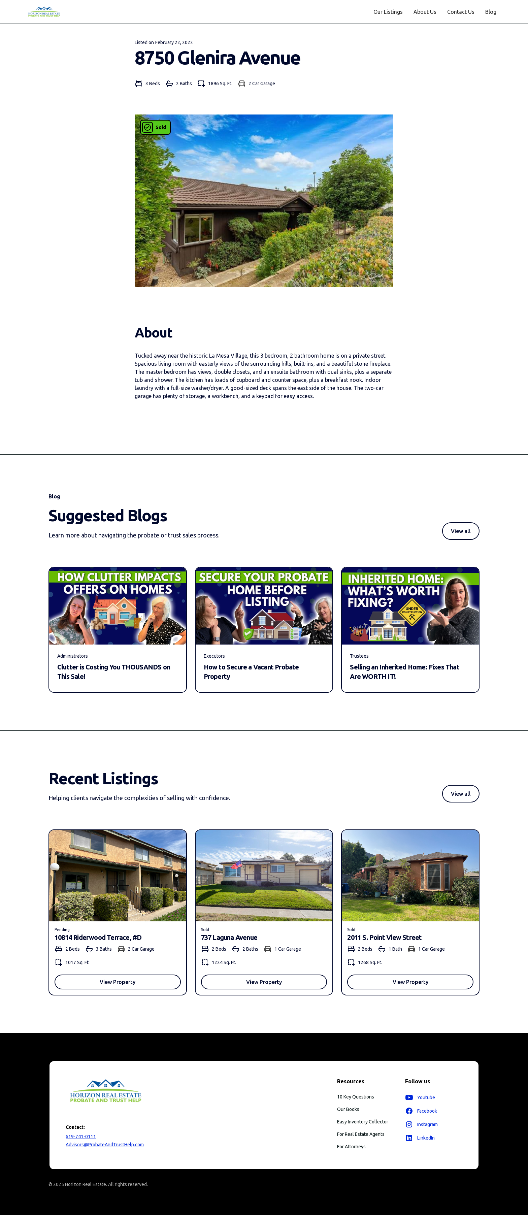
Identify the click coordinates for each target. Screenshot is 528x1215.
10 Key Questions (355, 1096)
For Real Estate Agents (361, 1134)
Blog (490, 12)
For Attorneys (351, 1146)
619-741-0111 (81, 1136)
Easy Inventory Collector (362, 1121)
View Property (117, 982)
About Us (425, 12)
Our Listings (388, 12)
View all (461, 531)
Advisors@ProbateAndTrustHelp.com (105, 1144)
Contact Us (460, 12)
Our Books (348, 1109)
